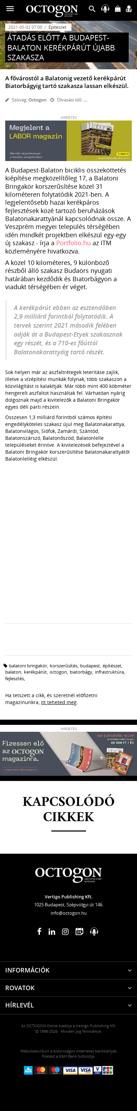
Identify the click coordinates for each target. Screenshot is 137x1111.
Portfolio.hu (73, 243)
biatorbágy (81, 672)
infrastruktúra (109, 672)
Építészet (57, 27)
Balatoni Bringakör (28, 666)
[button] (92, 10)
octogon (58, 672)
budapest (90, 666)
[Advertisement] (68, 548)
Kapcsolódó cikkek (69, 810)
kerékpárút (35, 672)
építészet (112, 666)
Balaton (13, 672)
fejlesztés (14, 678)
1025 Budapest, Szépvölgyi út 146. (68, 904)
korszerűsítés (63, 666)
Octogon (37, 100)
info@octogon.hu (69, 913)
